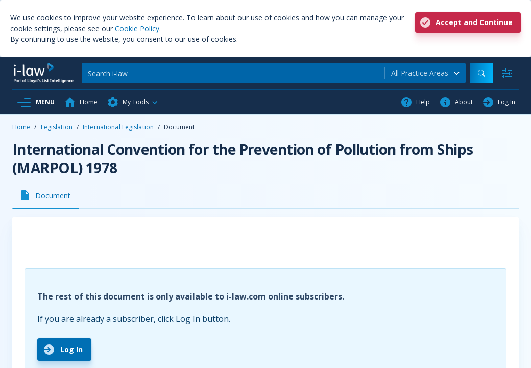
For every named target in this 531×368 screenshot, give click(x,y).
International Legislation (118, 127)
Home (21, 127)
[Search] (233, 73)
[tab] (45, 195)
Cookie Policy (137, 28)
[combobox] (425, 73)
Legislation (57, 127)
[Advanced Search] (507, 73)
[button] (132, 102)
